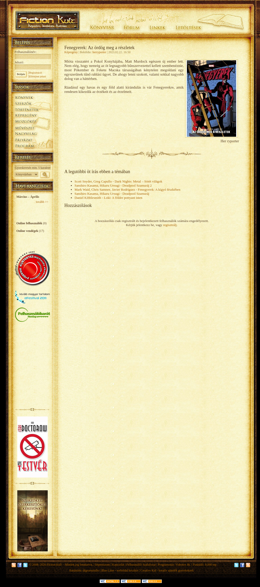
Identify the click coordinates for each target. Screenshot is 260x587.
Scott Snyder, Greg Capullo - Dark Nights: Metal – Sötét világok (118, 181)
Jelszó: (19, 62)
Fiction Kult (54, 564)
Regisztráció (35, 72)
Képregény (71, 52)
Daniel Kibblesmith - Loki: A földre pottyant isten (108, 198)
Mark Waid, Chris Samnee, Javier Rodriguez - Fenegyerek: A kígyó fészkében (128, 189)
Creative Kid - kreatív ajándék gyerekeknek (167, 570)
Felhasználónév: (26, 52)
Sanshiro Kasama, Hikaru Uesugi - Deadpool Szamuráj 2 (113, 185)
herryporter (99, 52)
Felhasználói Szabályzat (141, 564)
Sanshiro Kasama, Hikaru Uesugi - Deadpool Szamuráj (112, 193)
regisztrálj (169, 225)
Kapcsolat (118, 564)
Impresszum (102, 564)
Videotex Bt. (183, 564)
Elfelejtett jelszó (37, 76)
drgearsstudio (91, 570)
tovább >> (42, 202)
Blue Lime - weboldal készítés (119, 570)
